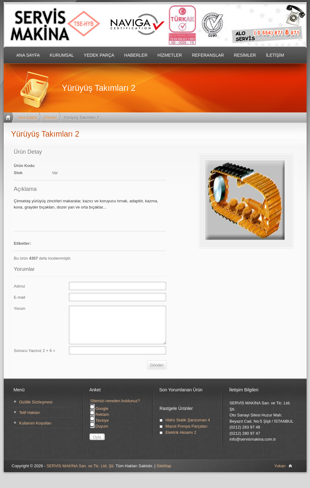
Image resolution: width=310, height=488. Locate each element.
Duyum (99, 433)
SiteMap (163, 473)
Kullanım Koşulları (35, 430)
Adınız (19, 286)
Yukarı (280, 473)
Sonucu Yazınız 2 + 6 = (34, 358)
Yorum (19, 308)
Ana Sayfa (27, 117)
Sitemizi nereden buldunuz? (115, 408)
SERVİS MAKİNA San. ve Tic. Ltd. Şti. (80, 473)
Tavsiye (99, 427)
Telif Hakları (29, 420)
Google (99, 416)
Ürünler (50, 117)
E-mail (19, 297)
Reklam (99, 422)
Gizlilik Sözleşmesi (36, 409)
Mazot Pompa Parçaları (186, 433)
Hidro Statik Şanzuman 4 (187, 427)
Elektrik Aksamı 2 (180, 439)
